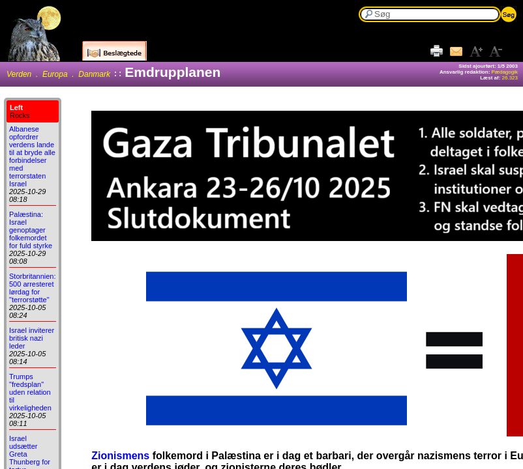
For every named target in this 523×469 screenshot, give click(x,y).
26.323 (510, 78)
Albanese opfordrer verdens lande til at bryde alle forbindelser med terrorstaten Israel (32, 156)
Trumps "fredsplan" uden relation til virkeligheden (30, 392)
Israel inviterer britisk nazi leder (31, 338)
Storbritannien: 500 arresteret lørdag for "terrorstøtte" (32, 288)
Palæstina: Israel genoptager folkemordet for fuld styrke (30, 229)
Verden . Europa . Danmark (58, 74)
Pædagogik (505, 72)
